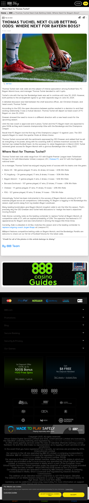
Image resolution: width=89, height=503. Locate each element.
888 (11, 13)
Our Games (9, 349)
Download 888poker (65, 373)
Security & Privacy (13, 341)
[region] (45, 492)
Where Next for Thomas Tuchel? (16, 9)
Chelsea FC (54, 159)
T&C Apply (20, 379)
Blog (6, 325)
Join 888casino (24, 375)
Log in (29, 379)
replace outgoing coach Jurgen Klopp (18, 227)
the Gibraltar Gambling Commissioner (68, 441)
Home (3, 13)
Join (85, 3)
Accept (73, 495)
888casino (34, 392)
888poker (44, 392)
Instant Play (71, 378)
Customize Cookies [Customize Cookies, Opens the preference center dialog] (10, 493)
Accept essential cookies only (50, 494)
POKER (74, 501)
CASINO (44, 501)
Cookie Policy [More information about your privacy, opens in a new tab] (69, 489)
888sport (54, 392)
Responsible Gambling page (54, 484)
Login (78, 3)
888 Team (9, 84)
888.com (8, 310)
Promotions (9, 318)
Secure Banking (12, 333)
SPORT (15, 501)
